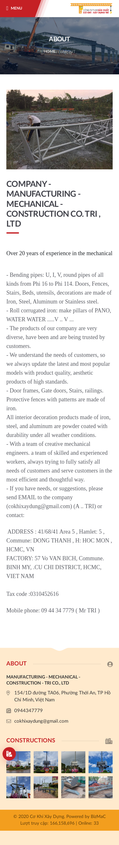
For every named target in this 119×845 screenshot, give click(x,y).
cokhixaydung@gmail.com (41, 721)
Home (50, 51)
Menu (16, 8)
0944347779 (28, 710)
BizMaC (98, 816)
